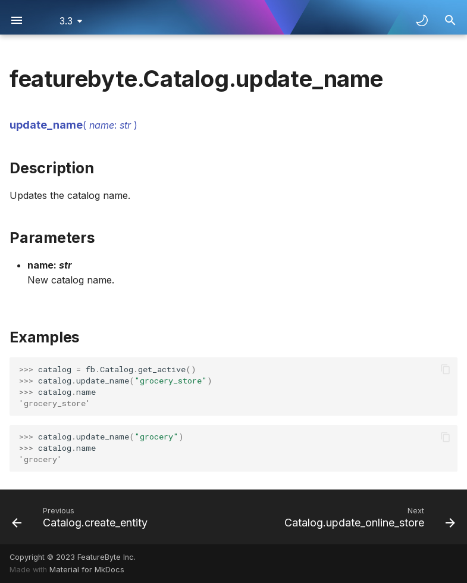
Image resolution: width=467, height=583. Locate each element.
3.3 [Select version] (66, 21)
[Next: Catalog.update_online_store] (368, 517)
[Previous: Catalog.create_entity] (81, 517)
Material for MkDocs (86, 569)
